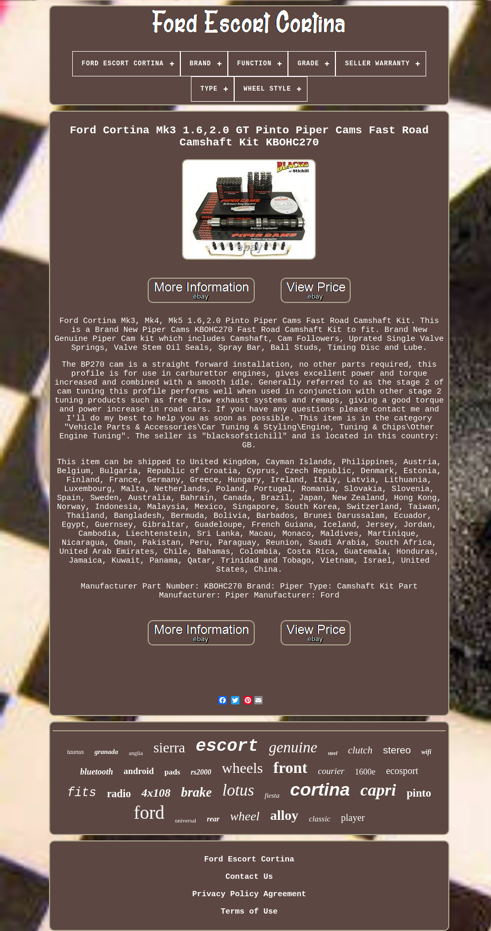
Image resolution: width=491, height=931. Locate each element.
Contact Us (249, 877)
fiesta (272, 795)
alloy (284, 815)
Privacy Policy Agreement (249, 894)
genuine (293, 747)
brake (196, 792)
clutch (360, 750)
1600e (365, 771)
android (138, 771)
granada (106, 752)
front (290, 767)
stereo (397, 750)
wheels (242, 768)
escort (227, 746)
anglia (136, 753)
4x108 (155, 792)
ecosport (402, 771)
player (353, 817)
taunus (75, 752)
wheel (244, 816)
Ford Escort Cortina (249, 859)
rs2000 (201, 772)
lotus (238, 790)
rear (213, 819)
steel (333, 753)
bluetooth (96, 771)
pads (172, 772)
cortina (320, 789)
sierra (169, 748)
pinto (419, 793)
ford (148, 812)
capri (378, 789)
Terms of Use (248, 911)
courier (331, 771)
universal (185, 820)
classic (320, 819)
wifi (426, 752)
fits (81, 793)
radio (119, 793)
